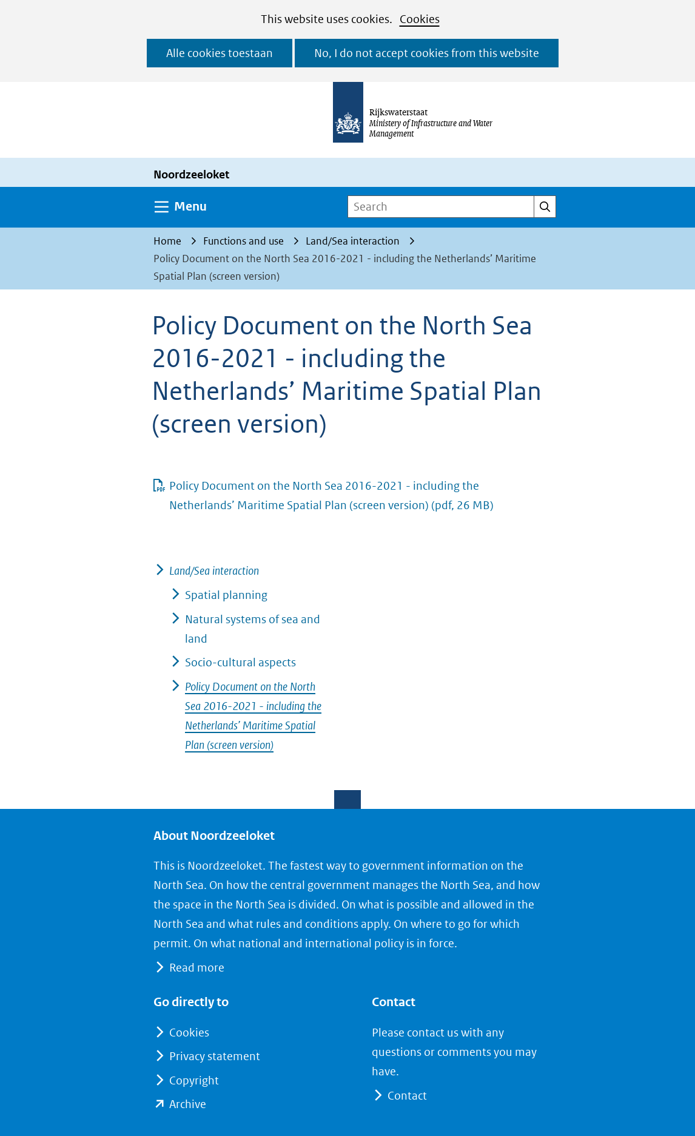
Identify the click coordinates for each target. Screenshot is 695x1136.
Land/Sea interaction (214, 571)
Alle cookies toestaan (219, 53)
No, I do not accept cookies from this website (426, 53)
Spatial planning (226, 595)
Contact (407, 1096)
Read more (196, 968)
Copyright (194, 1080)
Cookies (420, 19)
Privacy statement (214, 1056)
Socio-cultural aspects (240, 662)
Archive (187, 1104)
